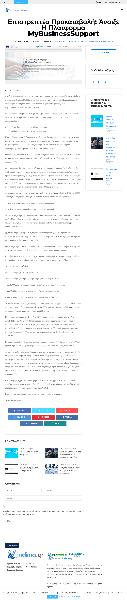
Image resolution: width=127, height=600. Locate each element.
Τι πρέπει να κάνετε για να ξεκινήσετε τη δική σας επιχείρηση (70, 470)
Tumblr (67, 417)
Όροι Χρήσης (31, 567)
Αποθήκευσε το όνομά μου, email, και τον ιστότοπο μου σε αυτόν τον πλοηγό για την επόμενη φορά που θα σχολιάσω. (42, 512)
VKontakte (31, 423)
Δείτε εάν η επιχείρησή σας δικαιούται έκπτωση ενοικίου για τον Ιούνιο (70, 454)
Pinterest (43, 417)
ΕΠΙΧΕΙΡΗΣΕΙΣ (21, 2)
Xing (55, 423)
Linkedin (20, 417)
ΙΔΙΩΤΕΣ (7, 2)
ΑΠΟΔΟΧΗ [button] (52, 596)
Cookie (30, 564)
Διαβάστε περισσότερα (69, 596)
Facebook (19, 411)
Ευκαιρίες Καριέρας (15, 570)
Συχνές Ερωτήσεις (14, 567)
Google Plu (67, 411)
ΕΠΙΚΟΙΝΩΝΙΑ (103, 52)
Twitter (43, 411)
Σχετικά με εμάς (13, 564)
